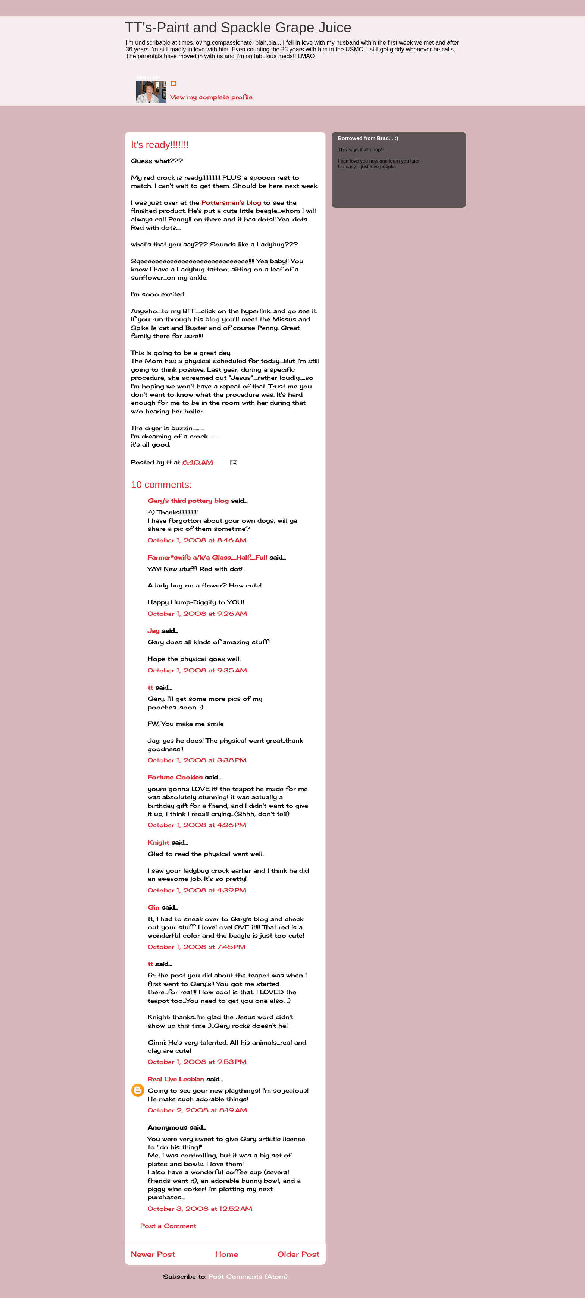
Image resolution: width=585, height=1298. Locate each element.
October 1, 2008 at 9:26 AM (197, 613)
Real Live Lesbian (176, 1079)
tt (150, 687)
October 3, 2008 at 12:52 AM (200, 1208)
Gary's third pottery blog (188, 500)
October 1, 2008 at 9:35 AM (197, 670)
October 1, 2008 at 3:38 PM (197, 760)
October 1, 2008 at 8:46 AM (197, 540)
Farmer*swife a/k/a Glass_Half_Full (207, 557)
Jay (153, 630)
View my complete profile (212, 97)
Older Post (299, 1254)
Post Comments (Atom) (248, 1276)
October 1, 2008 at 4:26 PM (197, 825)
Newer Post (153, 1254)
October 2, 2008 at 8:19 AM (197, 1110)
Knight (158, 842)
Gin (153, 907)
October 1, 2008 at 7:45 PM (196, 947)
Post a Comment (168, 1225)
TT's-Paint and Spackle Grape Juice (238, 27)
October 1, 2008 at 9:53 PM (197, 1061)
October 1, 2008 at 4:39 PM (197, 890)
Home (226, 1254)
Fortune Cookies (175, 777)
